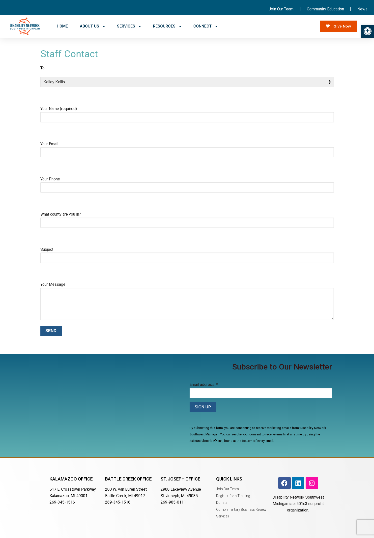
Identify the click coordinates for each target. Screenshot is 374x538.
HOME (62, 26)
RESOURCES (167, 26)
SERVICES (129, 26)
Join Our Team (281, 9)
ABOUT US (92, 26)
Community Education (325, 9)
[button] (367, 31)
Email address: (204, 384)
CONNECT (205, 26)
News (362, 9)
